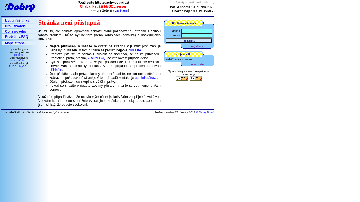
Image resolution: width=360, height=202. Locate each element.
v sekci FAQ (96, 58)
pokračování (197, 64)
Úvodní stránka (17, 21)
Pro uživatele (15, 26)
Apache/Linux (19, 60)
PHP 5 (12, 66)
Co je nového (15, 31)
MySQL (23, 66)
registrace (197, 46)
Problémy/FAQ (16, 37)
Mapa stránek (15, 43)
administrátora (145, 78)
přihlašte (134, 50)
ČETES (18, 55)
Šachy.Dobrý (206, 112)
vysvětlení (120, 10)
